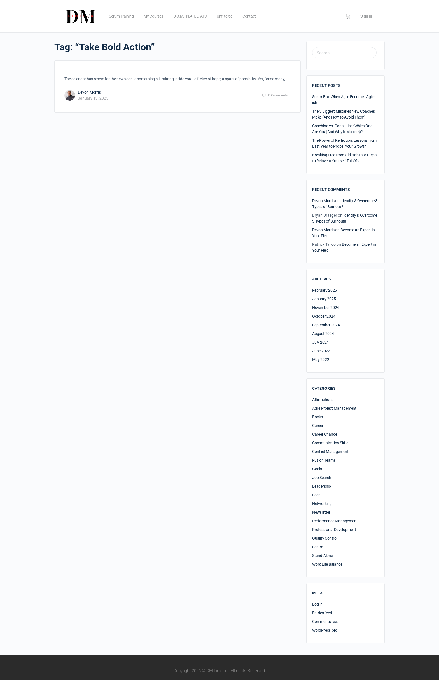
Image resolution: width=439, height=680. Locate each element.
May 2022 (320, 359)
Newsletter (321, 512)
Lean (316, 495)
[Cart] (348, 16)
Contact (249, 16)
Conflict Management (330, 451)
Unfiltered (225, 16)
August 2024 (323, 333)
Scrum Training (121, 16)
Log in (317, 604)
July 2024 (320, 342)
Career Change (324, 434)
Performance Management (335, 521)
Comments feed (325, 621)
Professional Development (334, 529)
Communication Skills (330, 443)
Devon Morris (89, 92)
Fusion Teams (323, 460)
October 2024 (323, 316)
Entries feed (322, 613)
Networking (322, 503)
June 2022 (321, 351)
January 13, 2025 (93, 98)
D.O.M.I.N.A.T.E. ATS (190, 16)
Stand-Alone (322, 555)
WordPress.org (324, 630)
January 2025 (324, 299)
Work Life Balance (327, 564)
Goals (317, 469)
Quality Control (324, 538)
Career (317, 425)
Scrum (317, 547)
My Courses (153, 16)
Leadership (321, 486)
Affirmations (322, 399)
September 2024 (326, 325)
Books (317, 417)
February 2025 (324, 290)
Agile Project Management (334, 408)
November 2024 (325, 307)
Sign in (366, 16)
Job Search (321, 477)
